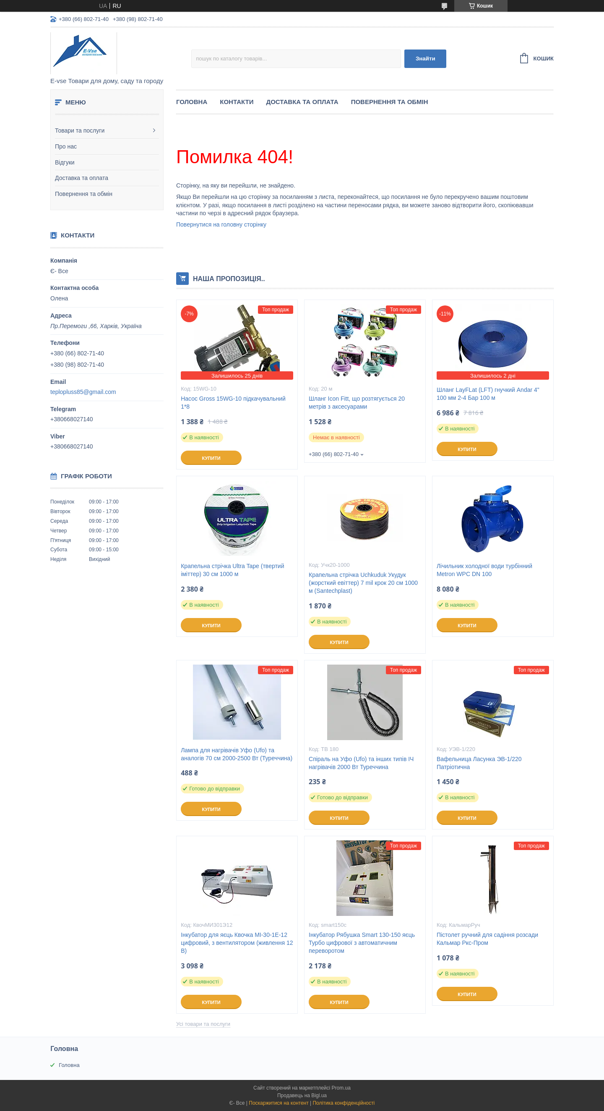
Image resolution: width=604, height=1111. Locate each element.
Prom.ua (341, 1088)
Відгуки (65, 162)
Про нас (66, 146)
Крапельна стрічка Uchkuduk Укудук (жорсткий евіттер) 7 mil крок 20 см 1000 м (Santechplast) (363, 582)
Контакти (236, 102)
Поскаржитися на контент (278, 1103)
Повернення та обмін (83, 193)
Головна (191, 102)
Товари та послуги (79, 130)
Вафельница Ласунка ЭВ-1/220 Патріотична (479, 763)
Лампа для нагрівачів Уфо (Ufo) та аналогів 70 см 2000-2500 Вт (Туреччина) (236, 754)
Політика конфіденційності (343, 1103)
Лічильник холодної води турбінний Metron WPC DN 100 (484, 570)
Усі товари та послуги (203, 1024)
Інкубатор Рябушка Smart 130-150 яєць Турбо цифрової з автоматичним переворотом (362, 942)
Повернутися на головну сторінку (221, 224)
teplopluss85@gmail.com (83, 392)
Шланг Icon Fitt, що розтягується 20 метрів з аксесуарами (357, 402)
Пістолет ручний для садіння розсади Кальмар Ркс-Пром (487, 938)
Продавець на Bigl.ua (302, 1095)
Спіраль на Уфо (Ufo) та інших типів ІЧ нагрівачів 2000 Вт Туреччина (361, 763)
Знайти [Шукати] (425, 58)
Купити (211, 458)
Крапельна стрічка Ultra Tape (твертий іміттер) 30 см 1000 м (232, 570)
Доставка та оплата (81, 178)
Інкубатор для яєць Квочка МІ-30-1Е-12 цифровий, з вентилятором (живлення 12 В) (237, 942)
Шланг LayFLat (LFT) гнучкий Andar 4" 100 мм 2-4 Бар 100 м (488, 393)
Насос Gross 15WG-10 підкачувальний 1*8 (233, 402)
